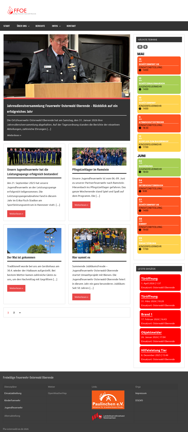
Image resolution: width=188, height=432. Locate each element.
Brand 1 (146, 314)
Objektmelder (151, 332)
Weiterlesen (13, 135)
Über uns (23, 26)
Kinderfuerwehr (12, 400)
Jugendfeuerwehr (13, 407)
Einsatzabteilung (12, 393)
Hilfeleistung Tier (154, 350)
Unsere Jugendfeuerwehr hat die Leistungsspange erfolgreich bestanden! (34, 171)
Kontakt (71, 26)
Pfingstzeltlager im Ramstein (91, 169)
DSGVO (139, 400)
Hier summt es (81, 257)
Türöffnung (149, 278)
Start (7, 26)
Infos (56, 26)
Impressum (141, 393)
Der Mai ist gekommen (22, 257)
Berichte (40, 26)
